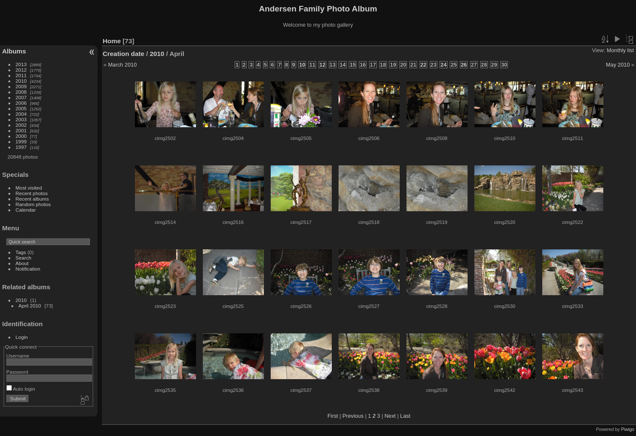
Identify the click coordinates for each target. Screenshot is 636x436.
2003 (21, 119)
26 (464, 64)
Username (17, 355)
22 (423, 64)
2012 (21, 70)
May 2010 (618, 64)
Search (23, 257)
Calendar (26, 209)
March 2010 (122, 64)
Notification (28, 268)
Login (22, 337)
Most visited (29, 187)
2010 (21, 81)
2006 (21, 103)
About (22, 263)
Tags (21, 252)
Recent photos (32, 193)
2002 (21, 125)
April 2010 (30, 305)
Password (17, 372)
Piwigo (627, 429)
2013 (21, 64)
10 (302, 64)
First (333, 416)
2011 (21, 75)
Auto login (20, 388)
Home (112, 41)
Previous (353, 416)
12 (322, 64)
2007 (21, 97)
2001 (21, 130)
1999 (21, 141)
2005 (21, 108)
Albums (14, 51)
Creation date (123, 53)
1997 (21, 147)
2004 (21, 114)
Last (405, 416)
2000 (21, 136)
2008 (21, 92)
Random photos (33, 204)
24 (443, 64)
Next (389, 416)
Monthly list (620, 50)
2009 (21, 86)
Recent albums (32, 198)
